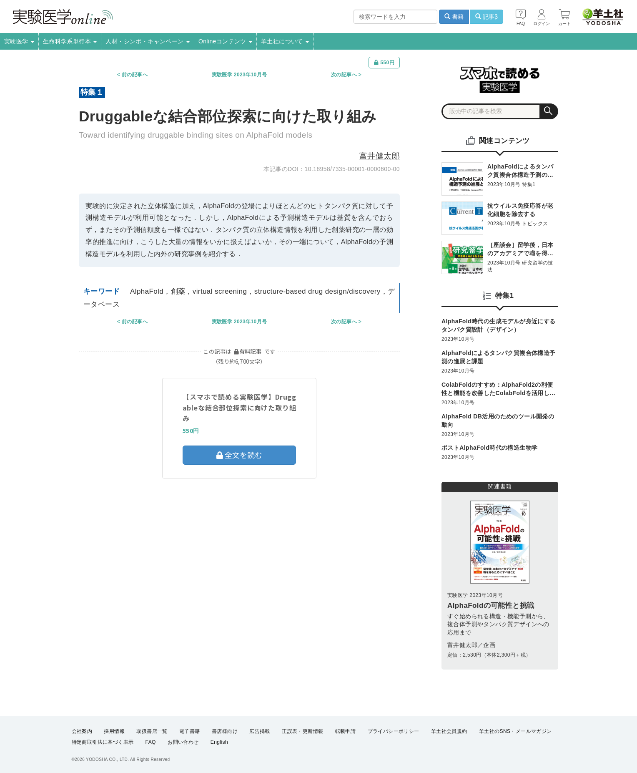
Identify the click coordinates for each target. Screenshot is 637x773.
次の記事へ (344, 75)
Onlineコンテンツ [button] (225, 41)
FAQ (150, 742)
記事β (486, 16)
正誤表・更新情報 (302, 731)
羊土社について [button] (285, 41)
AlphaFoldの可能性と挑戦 (490, 605)
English (219, 742)
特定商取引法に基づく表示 (103, 742)
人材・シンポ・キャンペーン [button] (147, 41)
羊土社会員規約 (449, 731)
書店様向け (225, 731)
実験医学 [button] (19, 41)
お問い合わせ (183, 742)
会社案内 (82, 731)
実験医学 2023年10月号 (239, 75)
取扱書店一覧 (151, 731)
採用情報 (114, 731)
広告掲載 (259, 731)
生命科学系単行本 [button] (70, 41)
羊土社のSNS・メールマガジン (515, 731)
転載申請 (345, 731)
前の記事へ (135, 75)
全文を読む (239, 454)
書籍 (454, 16)
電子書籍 (189, 731)
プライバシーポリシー (393, 731)
